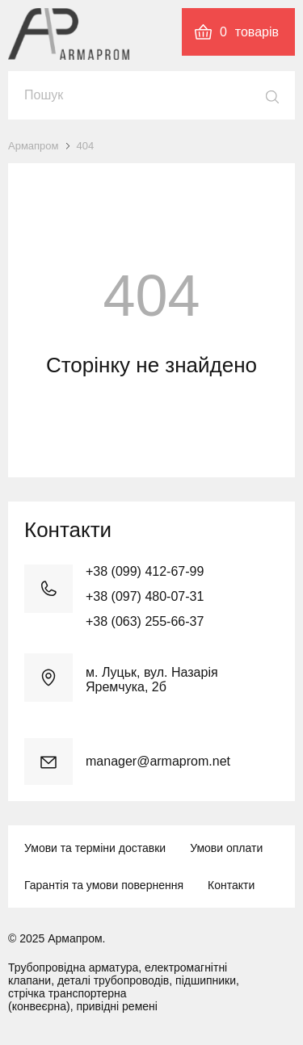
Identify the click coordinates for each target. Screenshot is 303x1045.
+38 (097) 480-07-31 (145, 596)
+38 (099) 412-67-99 (145, 571)
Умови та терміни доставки (95, 847)
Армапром (33, 146)
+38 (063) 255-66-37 (145, 621)
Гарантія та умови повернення (103, 885)
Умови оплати (226, 847)
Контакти (231, 885)
